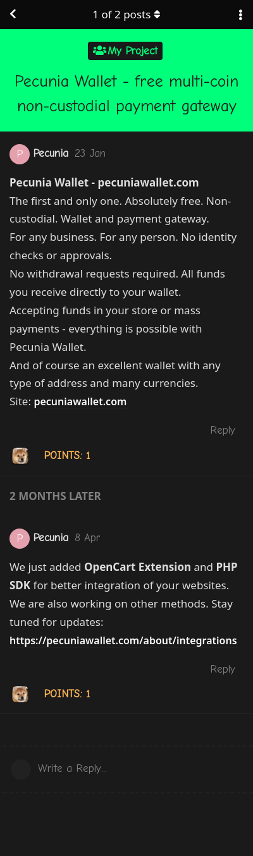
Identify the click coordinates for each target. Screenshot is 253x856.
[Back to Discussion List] (12, 14)
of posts (126, 14)
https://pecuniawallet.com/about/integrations (123, 640)
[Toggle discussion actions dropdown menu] (240, 14)
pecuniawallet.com (80, 401)
